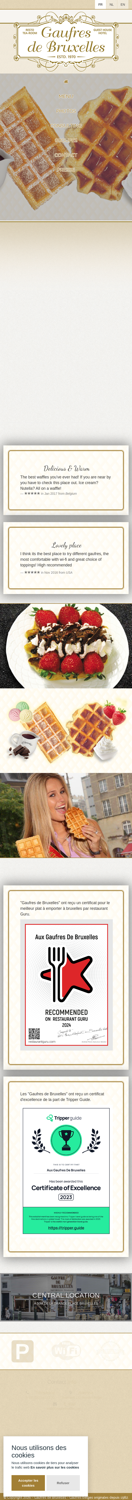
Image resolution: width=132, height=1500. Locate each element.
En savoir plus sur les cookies (54, 1467)
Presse (66, 170)
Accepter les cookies (28, 1483)
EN (123, 4)
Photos (66, 111)
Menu (66, 96)
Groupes (66, 140)
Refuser (63, 1483)
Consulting (66, 125)
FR (100, 4)
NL (112, 4)
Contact (66, 155)
